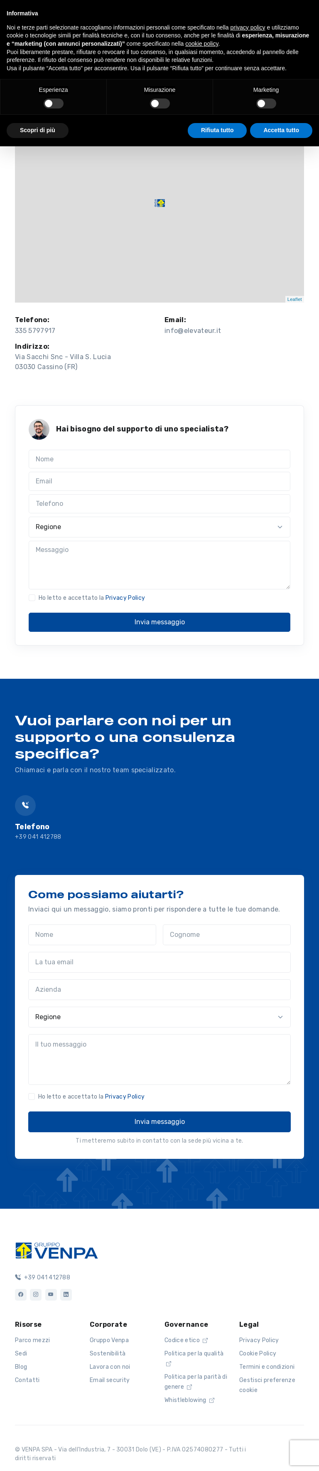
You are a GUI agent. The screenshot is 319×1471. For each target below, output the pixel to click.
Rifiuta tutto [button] (217, 130)
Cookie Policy (257, 1353)
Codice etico (186, 1340)
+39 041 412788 (38, 836)
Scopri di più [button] (37, 130)
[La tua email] (159, 962)
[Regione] (159, 527)
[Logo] (56, 1249)
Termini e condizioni (266, 1366)
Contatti (27, 1380)
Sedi (21, 1353)
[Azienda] (159, 989)
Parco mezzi (32, 1340)
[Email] (159, 481)
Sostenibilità (107, 1353)
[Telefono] (159, 503)
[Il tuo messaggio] (159, 1059)
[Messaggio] (159, 565)
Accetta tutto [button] (281, 130)
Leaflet (294, 299)
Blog (21, 1366)
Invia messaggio (160, 622)
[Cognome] (227, 934)
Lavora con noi (110, 1366)
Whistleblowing (189, 1400)
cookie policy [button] (201, 43)
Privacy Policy (125, 597)
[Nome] (159, 459)
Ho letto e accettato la (92, 597)
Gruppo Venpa (109, 1340)
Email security (110, 1380)
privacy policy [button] (248, 27)
